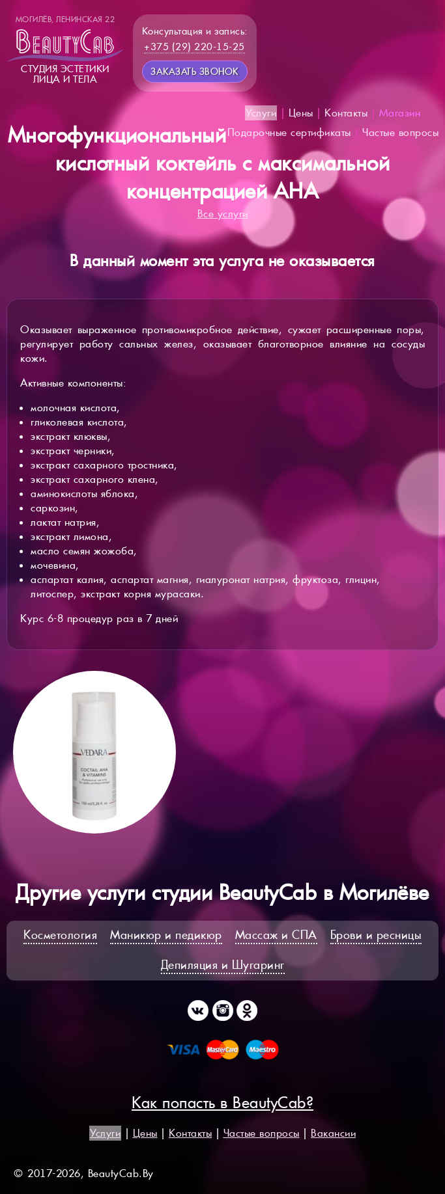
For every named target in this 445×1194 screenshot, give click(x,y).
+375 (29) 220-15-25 (194, 46)
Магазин (400, 113)
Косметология (60, 934)
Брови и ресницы (376, 934)
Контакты (345, 113)
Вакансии (333, 1133)
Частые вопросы (400, 132)
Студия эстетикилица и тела (65, 49)
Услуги (261, 113)
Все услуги (222, 214)
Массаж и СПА (276, 934)
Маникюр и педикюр (166, 934)
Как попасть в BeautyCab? (222, 1102)
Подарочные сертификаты (289, 132)
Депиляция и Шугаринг (223, 964)
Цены (301, 113)
